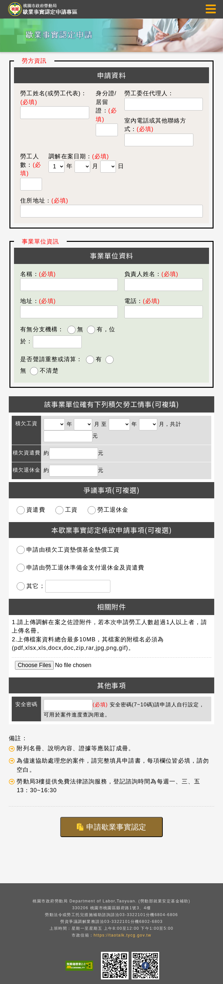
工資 (71, 509)
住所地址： (44, 200)
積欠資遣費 (26, 452)
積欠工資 (26, 423)
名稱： (38, 274)
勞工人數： (30, 165)
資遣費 (35, 509)
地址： (38, 301)
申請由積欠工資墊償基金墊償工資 (72, 549)
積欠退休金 (26, 470)
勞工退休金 (112, 509)
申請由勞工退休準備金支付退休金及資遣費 (85, 567)
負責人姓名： (151, 274)
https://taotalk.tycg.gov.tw (122, 935)
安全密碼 (26, 704)
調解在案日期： (70, 156)
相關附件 (111, 606)
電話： (142, 301)
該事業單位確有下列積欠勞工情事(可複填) (111, 404)
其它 (32, 586)
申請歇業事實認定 (111, 827)
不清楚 (49, 370)
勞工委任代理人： (149, 93)
